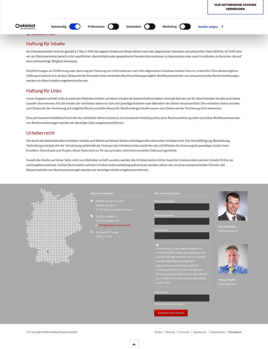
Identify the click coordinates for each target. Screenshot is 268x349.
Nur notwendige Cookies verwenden (235, 36)
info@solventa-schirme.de (114, 225)
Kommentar (161, 229)
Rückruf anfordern (171, 313)
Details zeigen (208, 56)
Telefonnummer (164, 215)
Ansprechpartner (164, 201)
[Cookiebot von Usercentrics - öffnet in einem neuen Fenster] (25, 57)
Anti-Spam (161, 292)
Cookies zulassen (235, 10)
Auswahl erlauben (235, 22)
